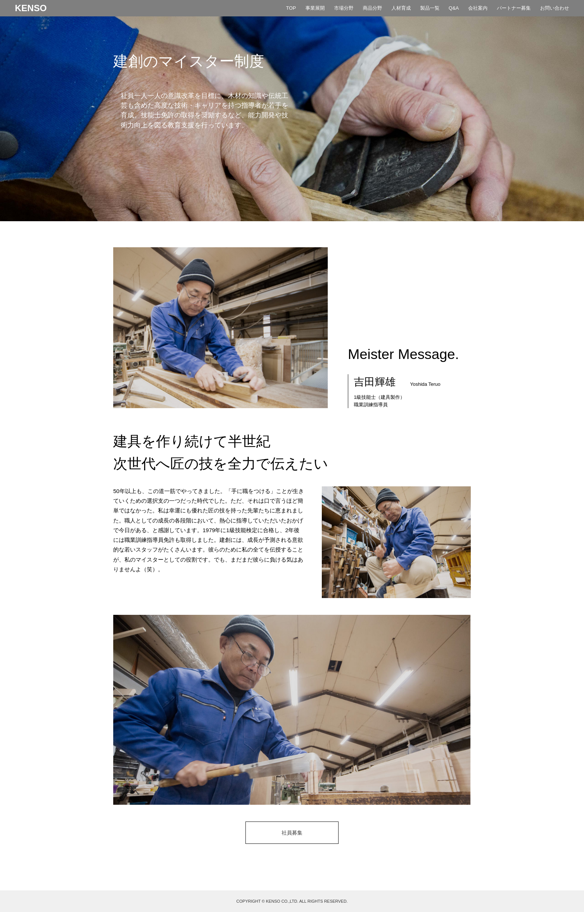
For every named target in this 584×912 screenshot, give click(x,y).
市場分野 (343, 8)
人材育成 (401, 8)
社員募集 (292, 833)
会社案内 (478, 8)
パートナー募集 (514, 8)
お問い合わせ (554, 8)
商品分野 (372, 8)
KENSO (31, 8)
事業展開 (315, 8)
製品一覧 (429, 8)
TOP (291, 8)
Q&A (454, 8)
